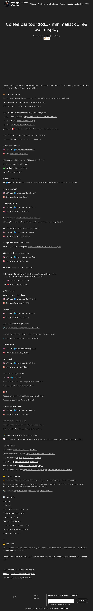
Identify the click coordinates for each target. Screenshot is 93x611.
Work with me (52, 4)
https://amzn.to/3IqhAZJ (25, 207)
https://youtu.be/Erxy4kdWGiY (25, 450)
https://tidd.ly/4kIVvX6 (18, 168)
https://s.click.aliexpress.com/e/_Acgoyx (24, 183)
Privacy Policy (29, 608)
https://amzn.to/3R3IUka (25, 363)
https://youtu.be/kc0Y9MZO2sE (28, 458)
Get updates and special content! (59, 604)
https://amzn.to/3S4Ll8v (19, 197)
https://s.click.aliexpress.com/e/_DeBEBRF (23, 328)
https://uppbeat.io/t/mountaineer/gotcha (19, 574)
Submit (82, 600)
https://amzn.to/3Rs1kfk (25, 232)
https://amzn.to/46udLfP (19, 280)
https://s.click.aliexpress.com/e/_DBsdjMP (22, 338)
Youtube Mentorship (75, 4)
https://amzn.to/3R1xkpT (19, 353)
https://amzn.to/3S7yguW (26, 193)
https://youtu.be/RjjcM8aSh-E (26, 462)
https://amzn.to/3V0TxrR (19, 414)
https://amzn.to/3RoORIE (20, 303)
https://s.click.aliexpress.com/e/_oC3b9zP (46, 222)
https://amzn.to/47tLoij (25, 386)
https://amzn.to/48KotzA (19, 211)
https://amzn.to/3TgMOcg (20, 236)
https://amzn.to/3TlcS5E (19, 261)
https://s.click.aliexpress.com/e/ (21, 106)
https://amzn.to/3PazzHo (26, 410)
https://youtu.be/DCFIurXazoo (60, 470)
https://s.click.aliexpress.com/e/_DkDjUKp (44, 247)
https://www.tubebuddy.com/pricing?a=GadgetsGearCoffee (59, 439)
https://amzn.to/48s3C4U (34, 382)
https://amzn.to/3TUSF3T (25, 125)
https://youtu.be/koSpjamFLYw (28, 218)
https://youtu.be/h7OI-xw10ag (33, 102)
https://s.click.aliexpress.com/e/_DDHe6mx (60, 183)
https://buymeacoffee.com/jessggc (29, 480)
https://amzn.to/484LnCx (25, 299)
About (62, 4)
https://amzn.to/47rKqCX (25, 400)
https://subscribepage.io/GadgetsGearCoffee (48, 484)
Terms (38, 608)
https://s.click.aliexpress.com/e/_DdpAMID (40, 117)
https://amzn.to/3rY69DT (19, 317)
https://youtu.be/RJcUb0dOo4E (41, 334)
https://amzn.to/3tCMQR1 (26, 313)
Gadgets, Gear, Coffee (20, 4)
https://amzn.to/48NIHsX (34, 396)
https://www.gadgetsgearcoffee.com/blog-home (22, 429)
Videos (33, 4)
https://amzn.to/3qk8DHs (26, 349)
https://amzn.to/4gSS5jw (28, 435)
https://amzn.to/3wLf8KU (26, 257)
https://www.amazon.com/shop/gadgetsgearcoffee (23, 425)
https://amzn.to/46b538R (23, 267)
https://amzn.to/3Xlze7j (26, 121)
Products (41, 4)
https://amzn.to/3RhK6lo (19, 367)
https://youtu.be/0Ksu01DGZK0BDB (41, 454)
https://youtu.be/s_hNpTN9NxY (15, 164)
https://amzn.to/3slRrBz (19, 284)
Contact (36, 599)
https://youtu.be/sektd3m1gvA (31, 466)
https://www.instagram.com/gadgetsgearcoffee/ (33, 491)
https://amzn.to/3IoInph (25, 150)
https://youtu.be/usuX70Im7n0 (35, 470)
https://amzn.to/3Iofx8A (19, 154)
